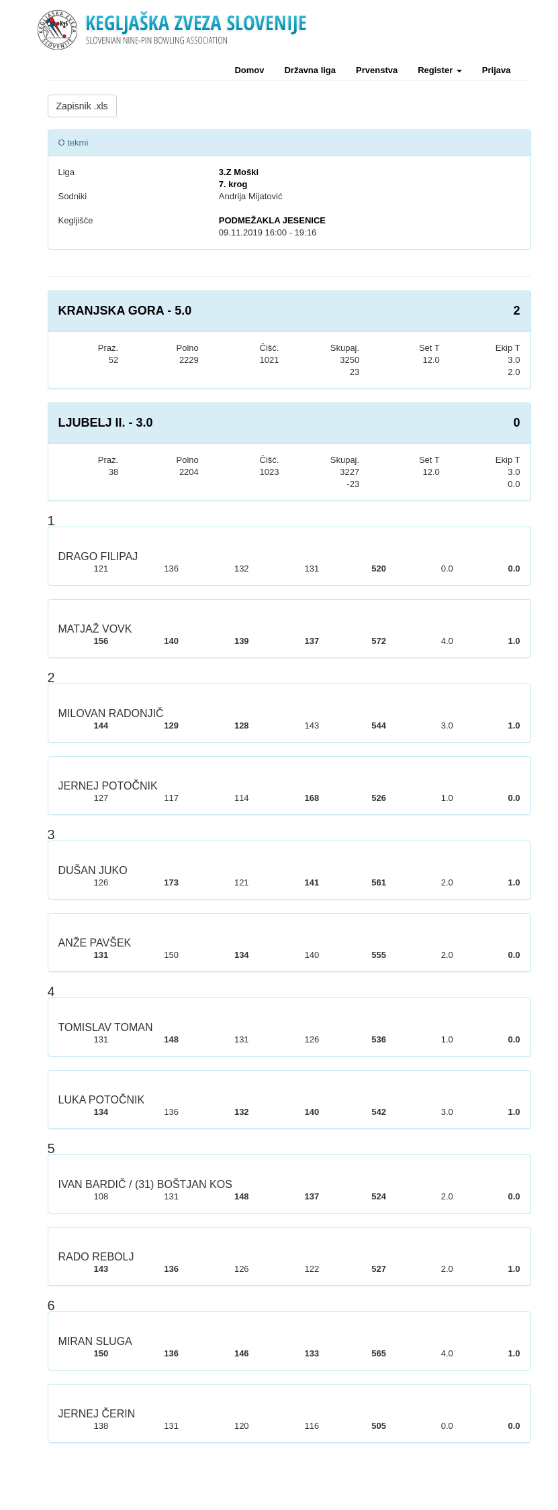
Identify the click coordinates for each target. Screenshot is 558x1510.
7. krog (233, 184)
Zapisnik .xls (82, 106)
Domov (249, 70)
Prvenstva (377, 70)
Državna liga (310, 70)
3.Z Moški (239, 172)
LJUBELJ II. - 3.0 (105, 422)
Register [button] (440, 70)
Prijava (496, 70)
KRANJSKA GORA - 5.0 (125, 310)
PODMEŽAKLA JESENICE (272, 220)
